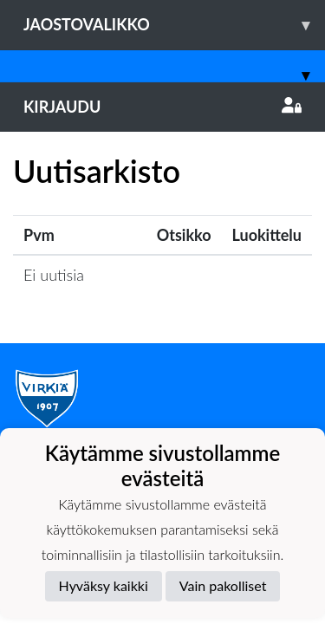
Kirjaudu (162, 106)
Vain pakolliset (223, 585)
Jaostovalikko (174, 24)
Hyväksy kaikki (103, 585)
